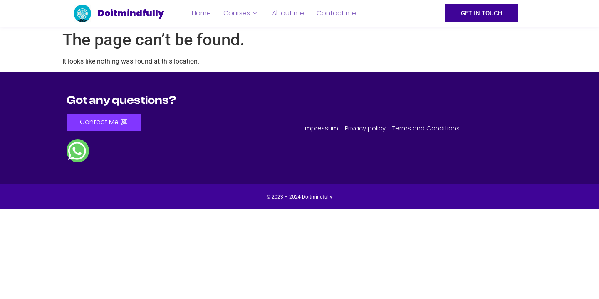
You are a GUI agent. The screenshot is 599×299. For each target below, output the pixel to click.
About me (288, 13)
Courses (240, 13)
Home (201, 13)
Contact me (336, 13)
